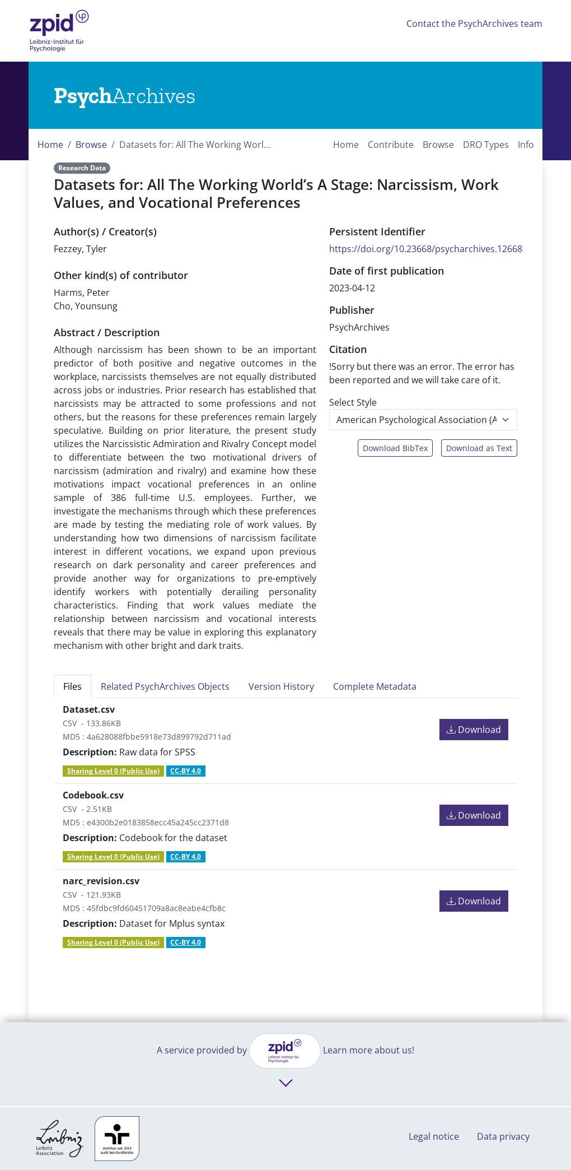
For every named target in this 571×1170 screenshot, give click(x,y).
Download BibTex (395, 448)
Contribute (391, 144)
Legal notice (434, 1136)
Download (474, 729)
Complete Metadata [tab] (374, 686)
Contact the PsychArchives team (474, 23)
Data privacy (503, 1136)
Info (526, 144)
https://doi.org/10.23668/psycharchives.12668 (425, 249)
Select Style (353, 402)
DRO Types (486, 144)
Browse (91, 144)
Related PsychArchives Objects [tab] (165, 686)
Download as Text (479, 448)
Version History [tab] (281, 686)
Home (50, 144)
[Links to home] (124, 95)
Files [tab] (72, 686)
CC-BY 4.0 (185, 771)
